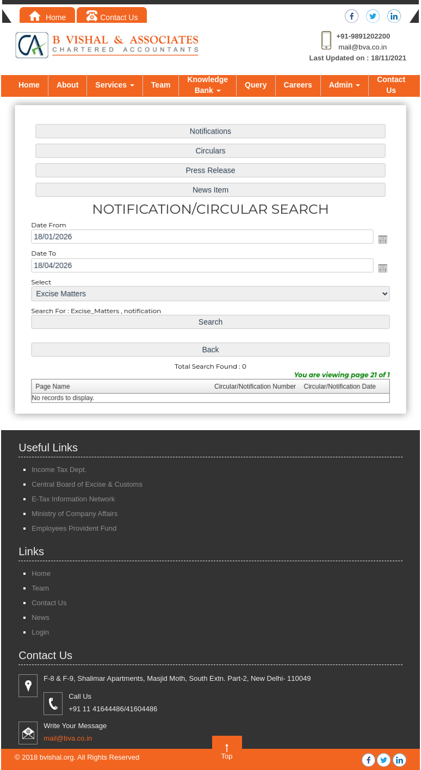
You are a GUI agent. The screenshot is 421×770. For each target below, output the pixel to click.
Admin (344, 84)
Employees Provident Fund (74, 528)
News (40, 617)
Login (40, 632)
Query (256, 84)
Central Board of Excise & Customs (87, 484)
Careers (298, 84)
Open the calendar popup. (380, 240)
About (67, 84)
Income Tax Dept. (59, 469)
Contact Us (112, 17)
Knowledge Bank (207, 85)
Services (114, 84)
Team (161, 84)
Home (47, 17)
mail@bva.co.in (362, 47)
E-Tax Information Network (73, 499)
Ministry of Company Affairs (74, 514)
